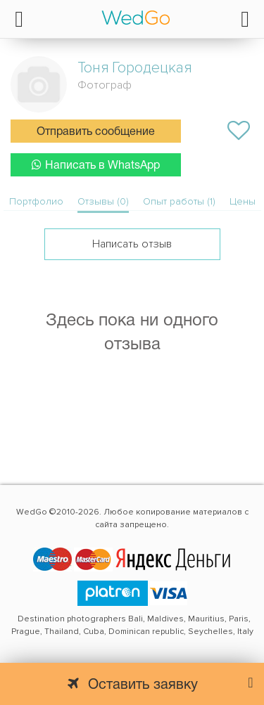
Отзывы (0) (103, 201)
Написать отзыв (132, 244)
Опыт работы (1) (179, 201)
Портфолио (36, 201)
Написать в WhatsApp (96, 165)
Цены (243, 201)
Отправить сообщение (96, 132)
